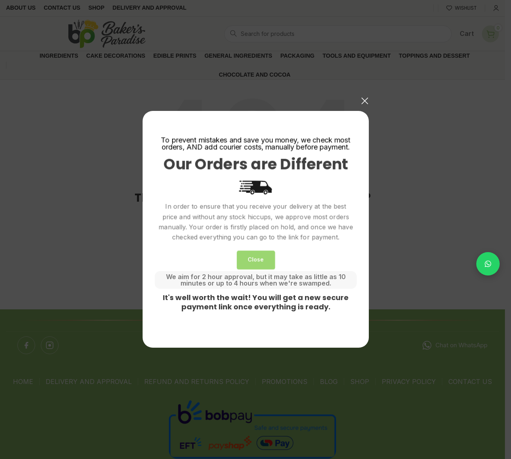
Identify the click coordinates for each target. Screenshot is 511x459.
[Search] (338, 33)
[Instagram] (50, 345)
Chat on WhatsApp (455, 345)
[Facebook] (26, 345)
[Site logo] (107, 33)
